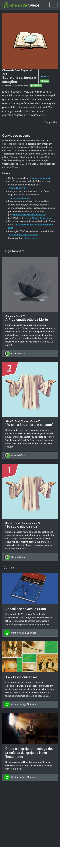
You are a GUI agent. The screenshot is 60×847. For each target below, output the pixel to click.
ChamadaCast (18, 353)
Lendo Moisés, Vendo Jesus (39, 218)
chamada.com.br (17, 188)
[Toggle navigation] (53, 5)
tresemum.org (32, 238)
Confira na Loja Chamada (23, 632)
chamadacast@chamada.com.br (29, 214)
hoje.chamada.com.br (20, 198)
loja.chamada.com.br (40, 178)
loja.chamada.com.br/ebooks (23, 234)
